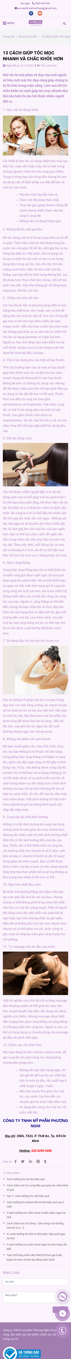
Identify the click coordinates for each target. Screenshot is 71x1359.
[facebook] (31, 13)
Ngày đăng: (11, 65)
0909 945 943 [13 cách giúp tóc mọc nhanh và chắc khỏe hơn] (41, 3)
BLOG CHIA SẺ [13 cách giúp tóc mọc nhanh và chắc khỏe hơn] (28, 36)
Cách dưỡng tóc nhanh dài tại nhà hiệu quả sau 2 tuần (35, 1204)
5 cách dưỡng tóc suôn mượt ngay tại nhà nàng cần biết (37, 1247)
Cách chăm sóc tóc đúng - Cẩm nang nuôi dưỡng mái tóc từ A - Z (35, 1225)
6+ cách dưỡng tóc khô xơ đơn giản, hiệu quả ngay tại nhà (36, 1236)
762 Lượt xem (47, 65)
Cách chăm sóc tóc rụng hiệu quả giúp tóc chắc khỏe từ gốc (37, 1187)
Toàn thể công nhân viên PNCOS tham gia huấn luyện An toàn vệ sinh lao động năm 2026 (34, 1257)
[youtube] (40, 13)
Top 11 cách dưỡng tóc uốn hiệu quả (28, 1196)
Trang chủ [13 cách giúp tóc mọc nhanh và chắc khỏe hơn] (9, 36)
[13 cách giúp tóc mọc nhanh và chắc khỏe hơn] (15, 1162)
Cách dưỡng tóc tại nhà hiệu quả (26, 1179)
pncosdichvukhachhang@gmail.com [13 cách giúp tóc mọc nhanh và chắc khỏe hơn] (36, 8)
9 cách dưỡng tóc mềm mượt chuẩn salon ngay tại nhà (36, 1215)
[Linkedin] (30, 1162)
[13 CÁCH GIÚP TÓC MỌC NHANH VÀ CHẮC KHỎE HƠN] (35, 23)
